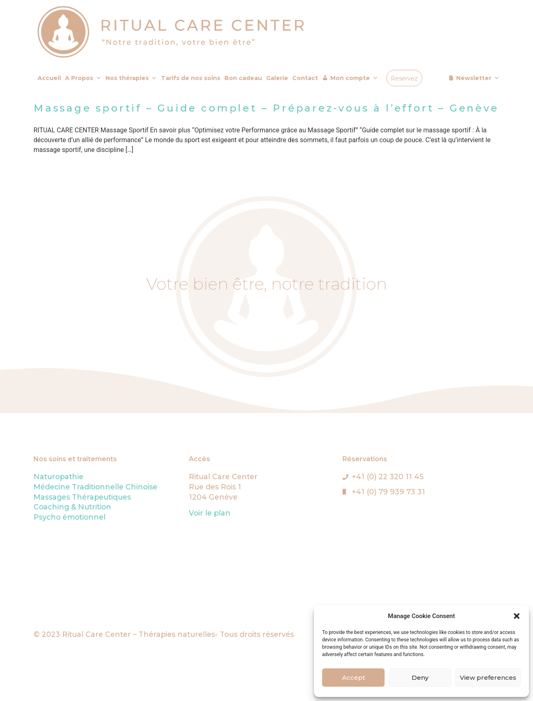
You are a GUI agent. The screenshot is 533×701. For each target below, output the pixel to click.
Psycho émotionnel (69, 517)
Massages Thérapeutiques (82, 497)
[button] (517, 616)
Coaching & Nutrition (72, 506)
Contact (305, 78)
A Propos (83, 78)
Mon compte (354, 78)
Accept (353, 677)
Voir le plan (210, 513)
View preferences (488, 677)
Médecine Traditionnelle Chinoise (95, 486)
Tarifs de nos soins (190, 78)
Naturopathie (58, 476)
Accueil (49, 78)
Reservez (404, 78)
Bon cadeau (243, 78)
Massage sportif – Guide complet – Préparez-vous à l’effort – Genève (266, 108)
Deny (420, 677)
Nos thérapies (131, 78)
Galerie (277, 78)
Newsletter (477, 78)
